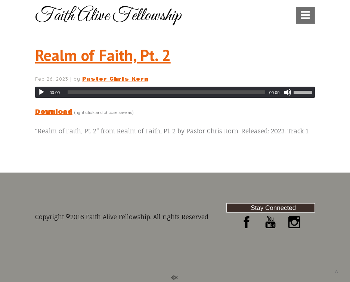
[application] (175, 92)
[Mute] (287, 92)
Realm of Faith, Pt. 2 (103, 55)
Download (53, 112)
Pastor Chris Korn (115, 79)
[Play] (41, 92)
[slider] (166, 92)
